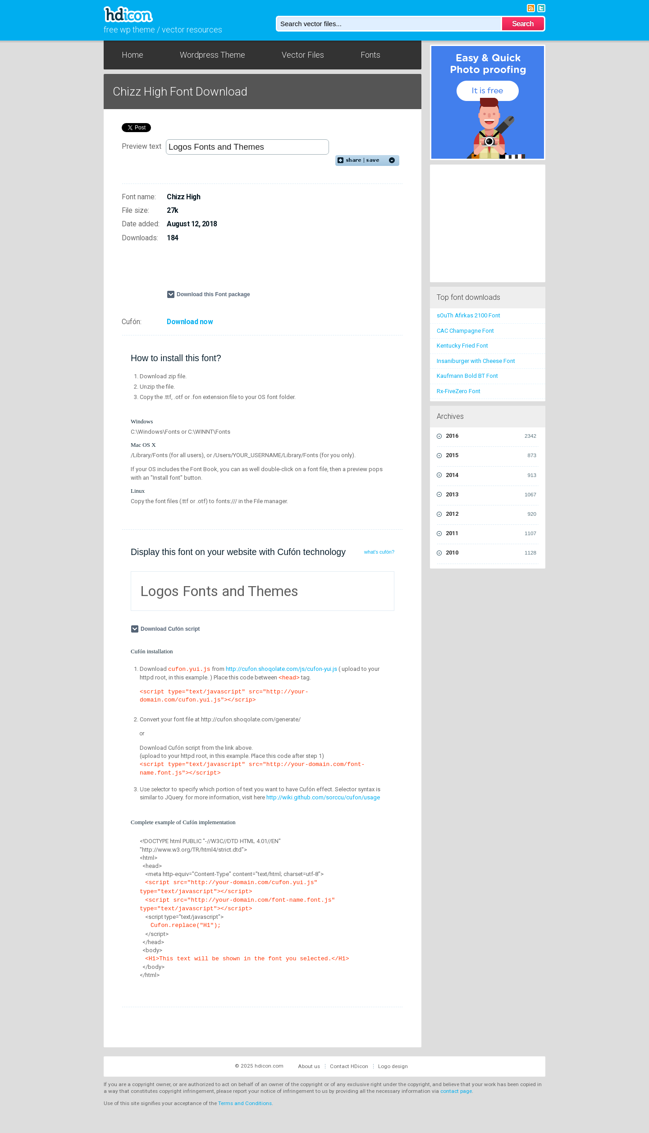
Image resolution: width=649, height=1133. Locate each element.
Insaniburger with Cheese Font (476, 361)
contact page (456, 1091)
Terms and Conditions (245, 1103)
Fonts (370, 55)
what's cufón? (379, 552)
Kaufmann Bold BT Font (467, 375)
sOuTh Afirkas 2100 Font (468, 315)
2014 (491, 475)
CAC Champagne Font (465, 330)
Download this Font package (213, 294)
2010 (491, 553)
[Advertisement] (272, 270)
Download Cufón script (171, 629)
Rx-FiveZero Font (458, 391)
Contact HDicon (349, 1066)
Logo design (393, 1066)
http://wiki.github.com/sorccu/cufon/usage (323, 797)
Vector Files (303, 55)
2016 (491, 436)
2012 (491, 514)
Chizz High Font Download (180, 91)
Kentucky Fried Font (462, 345)
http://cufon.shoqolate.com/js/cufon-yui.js (281, 668)
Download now (190, 322)
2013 (491, 495)
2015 (491, 455)
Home (132, 55)
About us (309, 1066)
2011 (491, 533)
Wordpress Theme (212, 55)
